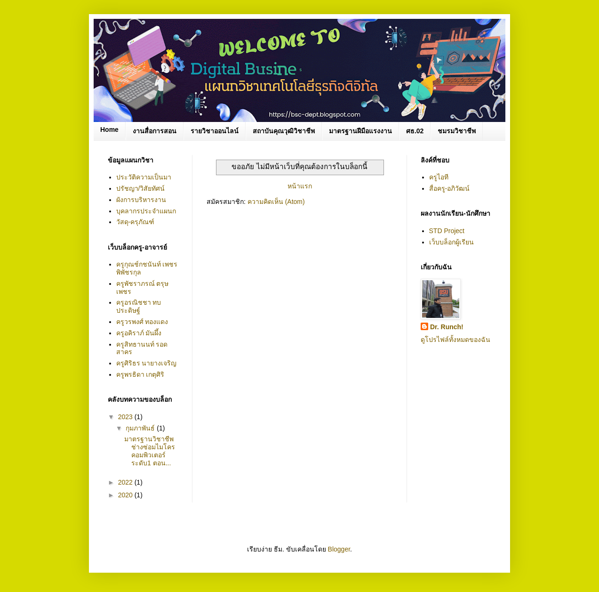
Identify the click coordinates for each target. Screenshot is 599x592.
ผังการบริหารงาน (141, 199)
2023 (126, 417)
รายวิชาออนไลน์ (215, 131)
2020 (126, 495)
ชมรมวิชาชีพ (457, 131)
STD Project (446, 231)
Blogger (339, 549)
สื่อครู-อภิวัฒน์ (449, 188)
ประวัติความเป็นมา (143, 177)
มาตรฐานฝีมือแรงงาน (360, 131)
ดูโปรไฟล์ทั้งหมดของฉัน (455, 339)
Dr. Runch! (446, 327)
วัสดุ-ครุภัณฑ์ (135, 222)
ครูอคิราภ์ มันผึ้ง (139, 333)
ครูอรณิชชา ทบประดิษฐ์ (138, 306)
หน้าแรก (300, 186)
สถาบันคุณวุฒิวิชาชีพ (284, 131)
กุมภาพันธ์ (141, 428)
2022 (126, 482)
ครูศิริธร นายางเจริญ (146, 363)
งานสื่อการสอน (154, 131)
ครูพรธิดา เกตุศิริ (140, 374)
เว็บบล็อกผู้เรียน (451, 242)
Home (109, 129)
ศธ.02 (414, 131)
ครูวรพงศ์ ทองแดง (142, 321)
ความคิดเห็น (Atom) (276, 201)
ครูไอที (438, 177)
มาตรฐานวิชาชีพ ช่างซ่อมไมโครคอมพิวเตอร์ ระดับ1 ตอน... (149, 450)
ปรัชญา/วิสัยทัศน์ (140, 188)
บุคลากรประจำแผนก (146, 211)
